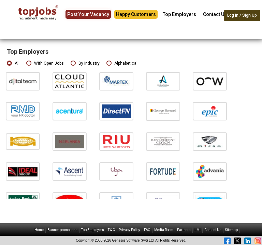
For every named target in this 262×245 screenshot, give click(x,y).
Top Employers (179, 14)
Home (39, 230)
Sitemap (231, 230)
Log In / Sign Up (242, 15)
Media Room (163, 230)
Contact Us (215, 14)
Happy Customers (136, 14)
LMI (197, 230)
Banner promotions (62, 230)
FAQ (147, 230)
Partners (184, 230)
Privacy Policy (129, 230)
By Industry (85, 63)
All (13, 63)
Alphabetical (121, 63)
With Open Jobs (45, 63)
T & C (111, 230)
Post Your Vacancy (88, 14)
